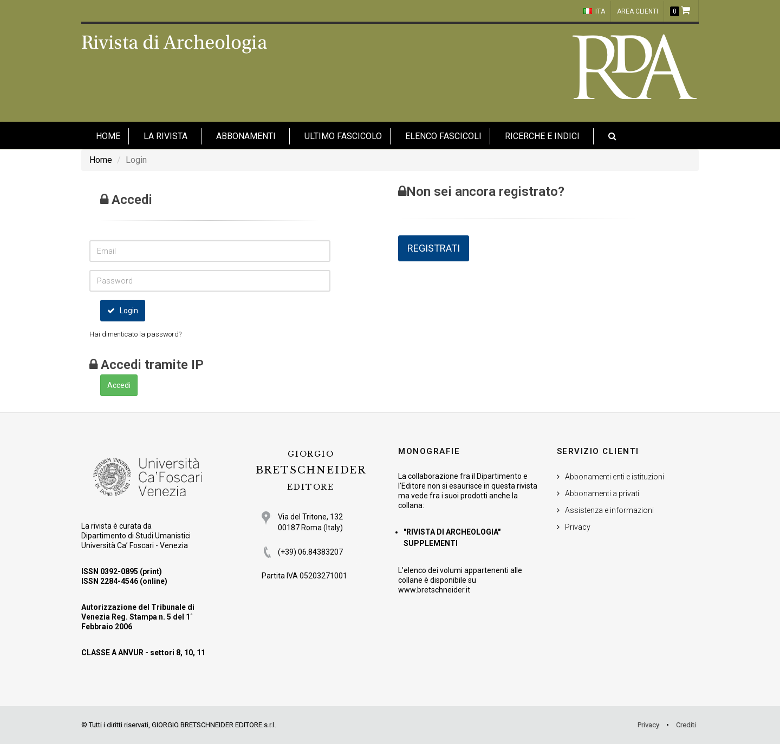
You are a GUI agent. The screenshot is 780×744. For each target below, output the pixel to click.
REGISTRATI (433, 248)
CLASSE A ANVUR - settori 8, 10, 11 (143, 652)
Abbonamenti (246, 136)
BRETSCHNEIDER (311, 470)
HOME (108, 136)
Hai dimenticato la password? (135, 334)
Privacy (577, 527)
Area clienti (637, 11)
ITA (594, 11)
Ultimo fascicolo (343, 136)
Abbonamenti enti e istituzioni (614, 476)
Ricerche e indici (542, 136)
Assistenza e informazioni (609, 510)
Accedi (119, 385)
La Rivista (165, 136)
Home (100, 160)
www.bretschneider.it (434, 589)
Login (122, 310)
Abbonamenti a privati (602, 493)
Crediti (686, 725)
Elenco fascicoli (443, 136)
